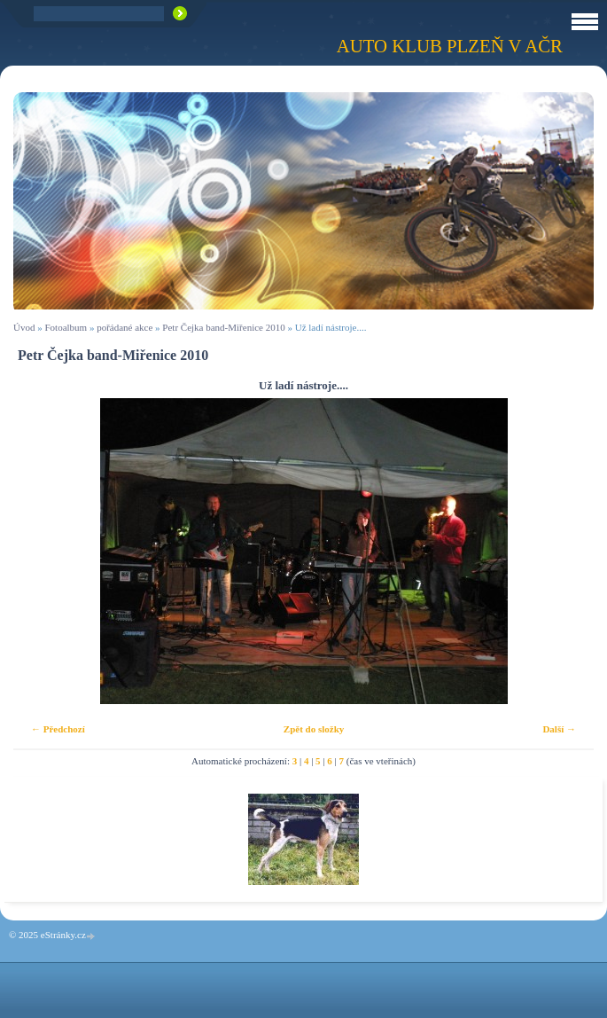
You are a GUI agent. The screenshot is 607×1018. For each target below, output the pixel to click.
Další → (559, 729)
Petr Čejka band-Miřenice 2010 (223, 327)
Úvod (24, 327)
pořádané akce (124, 327)
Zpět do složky (314, 729)
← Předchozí (58, 729)
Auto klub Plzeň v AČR (450, 45)
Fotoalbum (65, 327)
